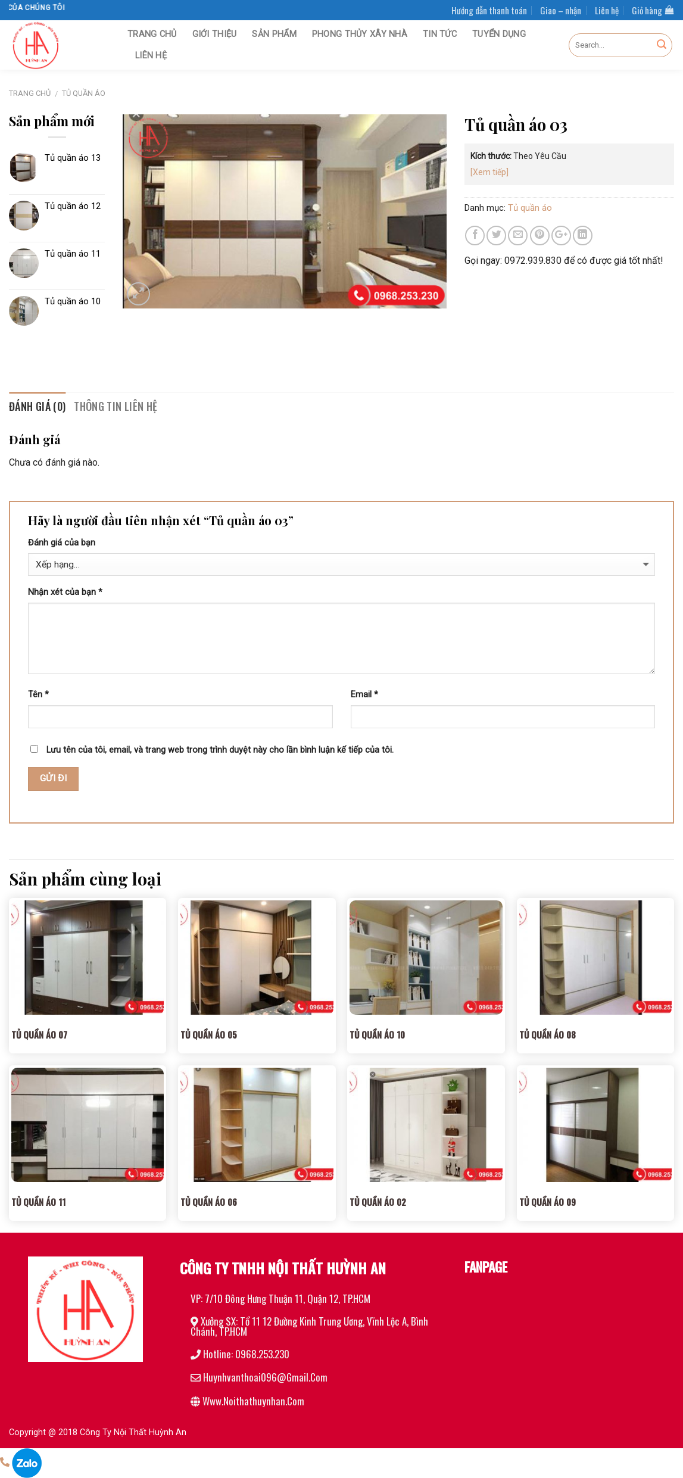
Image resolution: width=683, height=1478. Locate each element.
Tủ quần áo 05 (208, 1034)
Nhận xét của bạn (65, 592)
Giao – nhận (560, 10)
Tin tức (440, 34)
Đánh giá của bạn (61, 543)
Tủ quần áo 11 (38, 1201)
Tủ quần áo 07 (39, 1034)
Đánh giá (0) (37, 406)
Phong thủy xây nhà (359, 34)
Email (364, 695)
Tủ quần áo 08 (547, 1034)
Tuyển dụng (499, 34)
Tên (38, 695)
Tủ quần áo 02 (378, 1201)
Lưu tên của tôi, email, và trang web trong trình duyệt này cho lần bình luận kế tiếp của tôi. (220, 750)
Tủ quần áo (83, 93)
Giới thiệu (214, 34)
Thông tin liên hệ (115, 406)
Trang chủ (152, 34)
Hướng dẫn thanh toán (489, 10)
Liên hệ (607, 10)
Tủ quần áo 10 (377, 1034)
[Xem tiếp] (489, 172)
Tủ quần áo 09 (547, 1201)
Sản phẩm (274, 34)
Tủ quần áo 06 (208, 1201)
